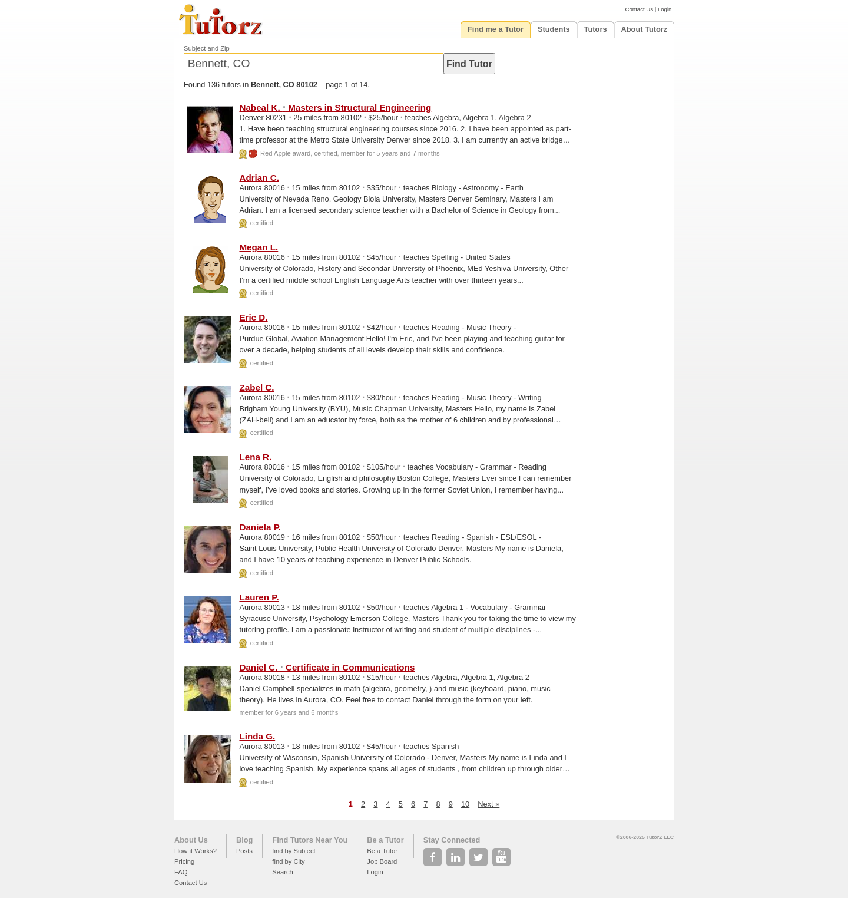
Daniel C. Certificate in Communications (327, 667)
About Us (191, 840)
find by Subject (293, 850)
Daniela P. (260, 527)
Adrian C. (259, 178)
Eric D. (253, 317)
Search (282, 872)
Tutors (595, 29)
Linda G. (257, 736)
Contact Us (639, 9)
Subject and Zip (207, 48)
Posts (244, 850)
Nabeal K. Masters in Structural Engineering (335, 108)
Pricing (184, 861)
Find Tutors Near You (309, 840)
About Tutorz (644, 29)
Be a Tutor (385, 840)
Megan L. (258, 247)
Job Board (382, 861)
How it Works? (195, 850)
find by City (288, 861)
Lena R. (255, 457)
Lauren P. (259, 597)
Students (554, 29)
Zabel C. (256, 387)
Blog (244, 840)
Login (664, 9)
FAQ (180, 872)
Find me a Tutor (496, 29)
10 (465, 804)
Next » (488, 804)
